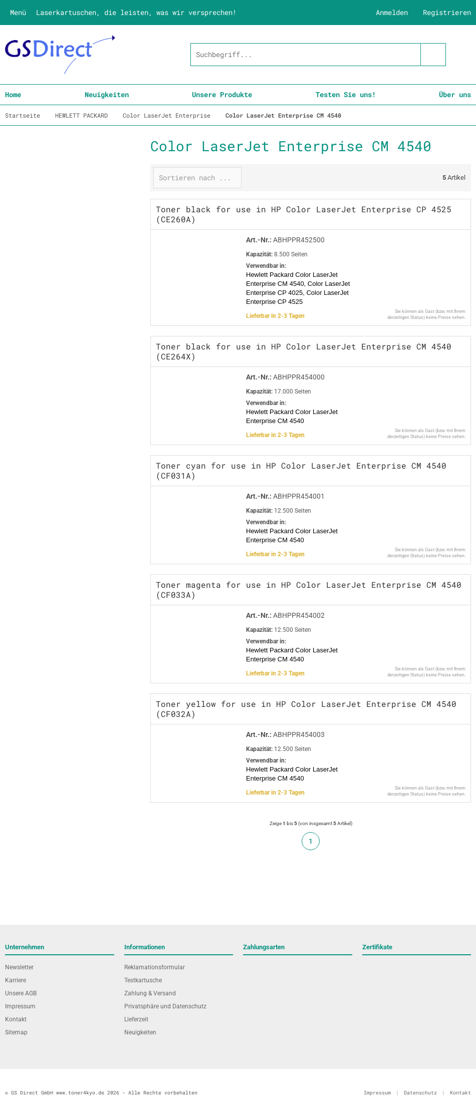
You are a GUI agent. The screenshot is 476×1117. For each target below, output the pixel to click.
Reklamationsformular (154, 967)
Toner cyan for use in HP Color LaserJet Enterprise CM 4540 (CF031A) (301, 470)
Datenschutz (420, 1092)
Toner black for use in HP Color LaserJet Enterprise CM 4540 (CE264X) (303, 351)
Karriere (15, 980)
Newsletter (19, 967)
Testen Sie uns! (346, 94)
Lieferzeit (136, 1019)
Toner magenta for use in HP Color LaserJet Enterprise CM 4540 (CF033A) (308, 589)
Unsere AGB (21, 993)
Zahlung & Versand (150, 993)
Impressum (20, 1006)
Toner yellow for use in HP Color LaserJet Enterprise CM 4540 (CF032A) (306, 708)
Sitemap (16, 1032)
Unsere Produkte (222, 94)
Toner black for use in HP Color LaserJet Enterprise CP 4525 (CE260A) (303, 214)
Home (13, 94)
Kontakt (16, 1019)
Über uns (455, 94)
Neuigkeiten (107, 94)
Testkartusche (143, 980)
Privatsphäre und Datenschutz (165, 1006)
